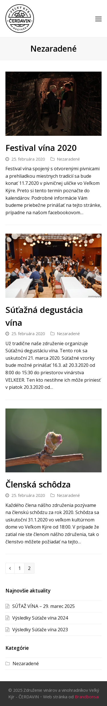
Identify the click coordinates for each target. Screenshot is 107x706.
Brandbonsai (87, 696)
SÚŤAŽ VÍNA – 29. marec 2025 (43, 606)
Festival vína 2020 (41, 147)
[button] (98, 18)
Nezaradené (68, 159)
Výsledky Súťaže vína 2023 (40, 629)
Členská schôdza (38, 484)
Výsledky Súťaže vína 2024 (40, 618)
